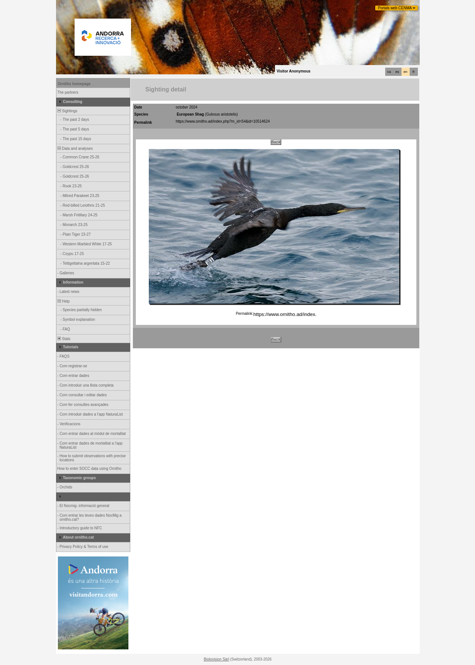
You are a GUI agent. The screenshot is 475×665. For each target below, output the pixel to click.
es (397, 72)
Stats (64, 339)
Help (63, 301)
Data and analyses (75, 148)
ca (389, 72)
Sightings (67, 111)
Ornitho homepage (74, 84)
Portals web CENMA (395, 8)
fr (414, 72)
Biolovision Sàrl (216, 659)
